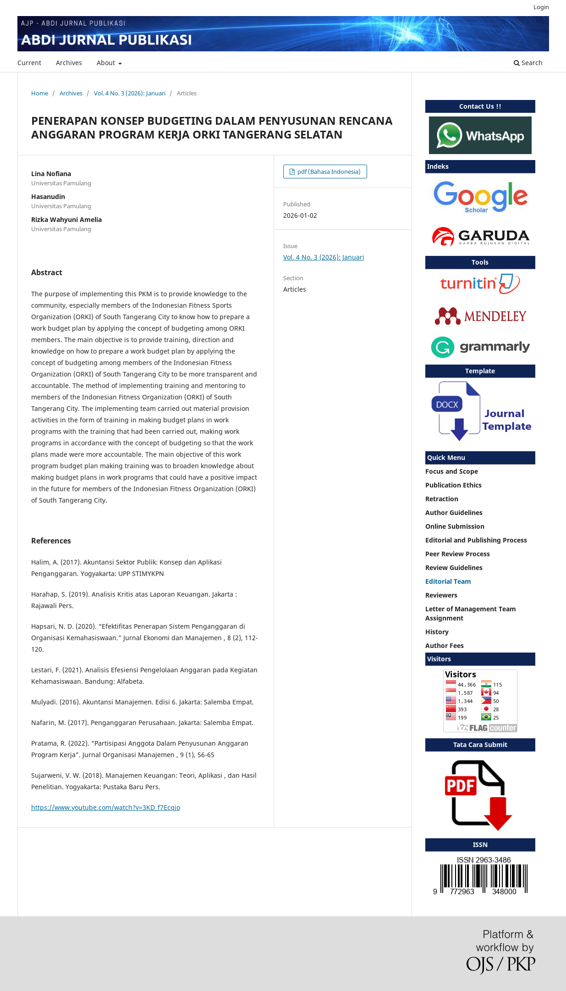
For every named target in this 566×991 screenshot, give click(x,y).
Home (39, 93)
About (107, 62)
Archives (69, 62)
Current (29, 62)
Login (541, 7)
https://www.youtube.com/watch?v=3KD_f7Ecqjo (105, 807)
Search (528, 62)
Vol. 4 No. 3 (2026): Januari (129, 93)
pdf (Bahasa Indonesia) (328, 171)
